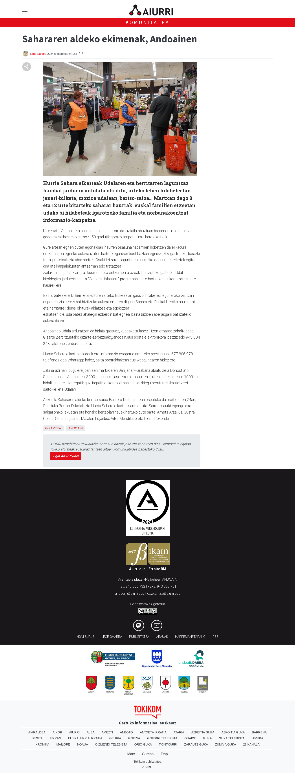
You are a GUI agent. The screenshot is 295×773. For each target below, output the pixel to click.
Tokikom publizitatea (147, 761)
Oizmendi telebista (111, 744)
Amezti (107, 732)
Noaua (82, 744)
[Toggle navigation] (25, 10)
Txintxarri (168, 744)
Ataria (179, 732)
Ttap (164, 754)
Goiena (134, 738)
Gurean (148, 754)
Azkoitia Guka (233, 732)
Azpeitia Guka (202, 732)
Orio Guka (143, 744)
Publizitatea (139, 637)
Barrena (259, 732)
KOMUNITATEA (148, 22)
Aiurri (74, 732)
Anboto (126, 732)
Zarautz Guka (196, 744)
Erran (55, 738)
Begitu (37, 738)
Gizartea (53, 428)
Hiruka (257, 738)
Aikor (57, 732)
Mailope (63, 744)
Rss (215, 637)
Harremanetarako (190, 637)
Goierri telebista (162, 738)
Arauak (162, 637)
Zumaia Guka (225, 744)
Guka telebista (232, 738)
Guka (207, 738)
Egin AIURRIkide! (66, 456)
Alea (91, 732)
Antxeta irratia (153, 732)
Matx (131, 754)
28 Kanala (251, 744)
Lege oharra (112, 637)
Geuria (115, 738)
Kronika (42, 744)
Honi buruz (86, 637)
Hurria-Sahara (37, 53)
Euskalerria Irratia (85, 738)
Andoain (75, 428)
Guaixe (190, 738)
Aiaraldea (37, 732)
